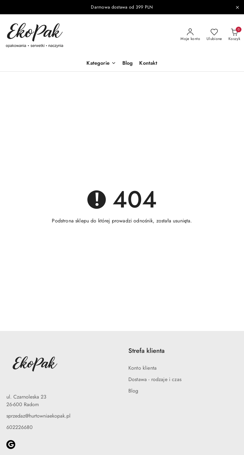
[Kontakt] (148, 64)
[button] (101, 64)
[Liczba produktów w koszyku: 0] (234, 34)
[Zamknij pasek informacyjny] (237, 7)
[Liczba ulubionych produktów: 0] (214, 34)
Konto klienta (142, 368)
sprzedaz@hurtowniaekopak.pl (38, 415)
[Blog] (127, 64)
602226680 (19, 427)
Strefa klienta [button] (146, 350)
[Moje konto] (190, 34)
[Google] (10, 444)
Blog (133, 390)
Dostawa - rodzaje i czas (154, 379)
